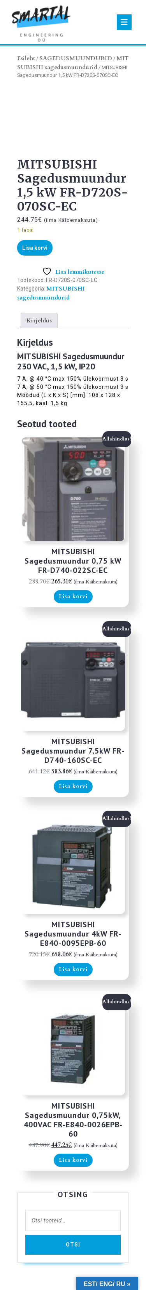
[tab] (124, 22)
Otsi (73, 1244)
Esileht (26, 58)
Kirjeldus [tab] (39, 320)
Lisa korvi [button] (73, 596)
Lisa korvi (34, 248)
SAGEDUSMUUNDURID (75, 58)
